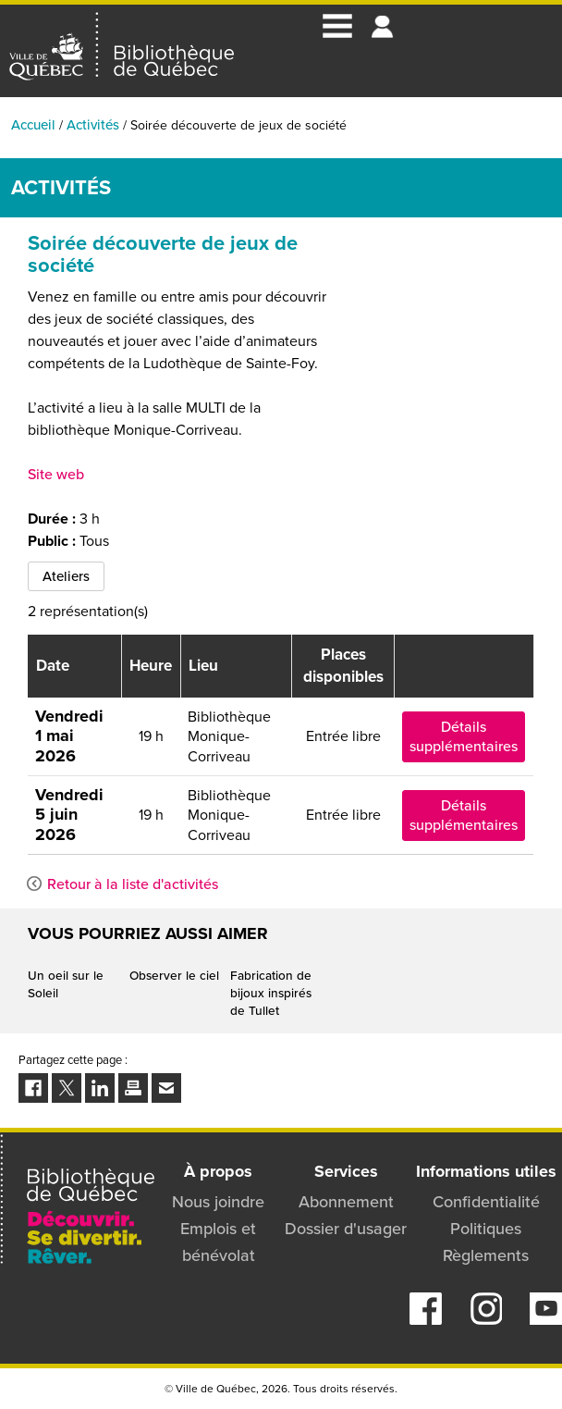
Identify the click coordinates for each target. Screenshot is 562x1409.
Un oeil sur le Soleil (66, 984)
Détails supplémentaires (463, 737)
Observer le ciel (174, 975)
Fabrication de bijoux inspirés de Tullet (271, 993)
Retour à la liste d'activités (132, 884)
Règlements (486, 1255)
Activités (93, 125)
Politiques (485, 1229)
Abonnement (346, 1202)
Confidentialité (486, 1202)
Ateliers (66, 576)
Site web (56, 474)
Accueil (33, 125)
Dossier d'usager (346, 1229)
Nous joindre (218, 1202)
